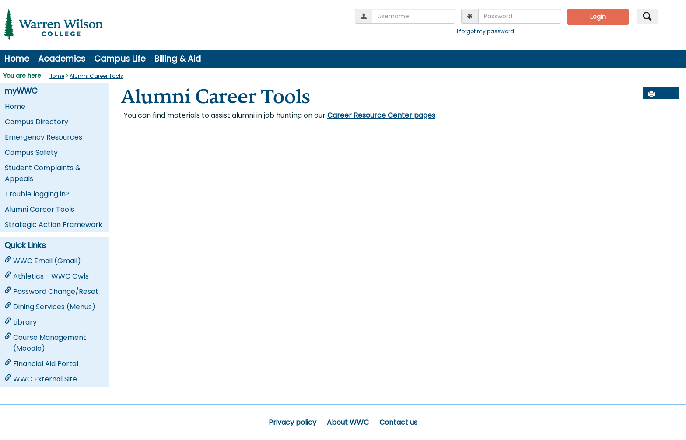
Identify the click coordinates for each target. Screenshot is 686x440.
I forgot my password (485, 31)
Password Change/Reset (51, 291)
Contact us (398, 422)
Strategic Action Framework (53, 225)
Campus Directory (36, 122)
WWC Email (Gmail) (42, 261)
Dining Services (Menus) (49, 307)
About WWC (348, 422)
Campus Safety (31, 152)
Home (16, 59)
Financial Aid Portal (41, 364)
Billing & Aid (177, 59)
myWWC (21, 91)
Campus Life (120, 59)
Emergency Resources (43, 137)
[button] (670, 93)
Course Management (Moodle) (45, 342)
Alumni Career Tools (96, 76)
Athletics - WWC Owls (46, 276)
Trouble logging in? (37, 194)
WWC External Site (40, 379)
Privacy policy (292, 422)
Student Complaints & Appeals (42, 173)
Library (20, 322)
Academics (61, 59)
